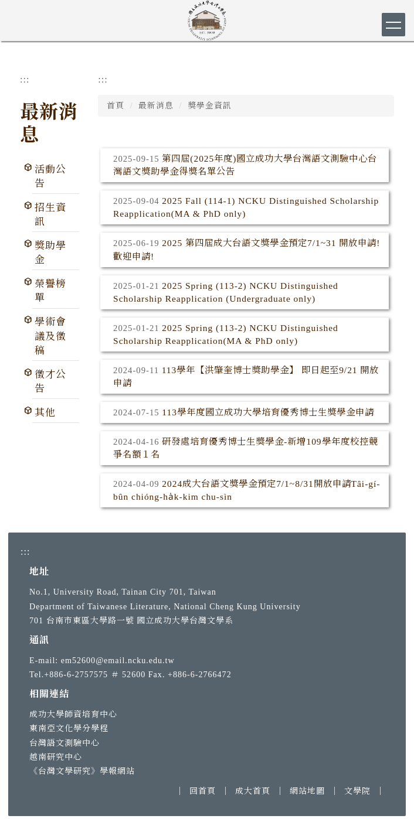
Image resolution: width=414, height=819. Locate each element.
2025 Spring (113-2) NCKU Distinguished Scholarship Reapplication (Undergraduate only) (225, 292)
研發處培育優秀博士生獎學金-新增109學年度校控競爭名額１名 (245, 447)
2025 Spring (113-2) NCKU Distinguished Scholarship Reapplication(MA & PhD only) (225, 334)
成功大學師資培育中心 (73, 714)
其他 (45, 412)
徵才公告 (50, 381)
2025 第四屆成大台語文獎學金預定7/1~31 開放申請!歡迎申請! (246, 249)
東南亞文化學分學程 (68, 728)
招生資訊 (50, 214)
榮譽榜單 (50, 290)
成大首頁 (252, 791)
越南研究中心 (55, 757)
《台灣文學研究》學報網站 (82, 771)
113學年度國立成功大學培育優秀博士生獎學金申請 (268, 412)
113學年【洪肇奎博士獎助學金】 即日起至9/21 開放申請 (246, 376)
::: (24, 79)
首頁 (115, 105)
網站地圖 (307, 791)
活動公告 (50, 176)
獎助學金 (50, 252)
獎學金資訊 (210, 105)
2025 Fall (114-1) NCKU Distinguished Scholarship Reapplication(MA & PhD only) (246, 207)
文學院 (357, 791)
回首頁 (202, 791)
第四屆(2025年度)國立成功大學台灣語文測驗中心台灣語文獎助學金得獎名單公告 (245, 164)
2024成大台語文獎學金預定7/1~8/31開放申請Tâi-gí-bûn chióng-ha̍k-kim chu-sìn (246, 490)
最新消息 (156, 105)
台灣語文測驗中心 (64, 743)
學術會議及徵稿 (50, 336)
